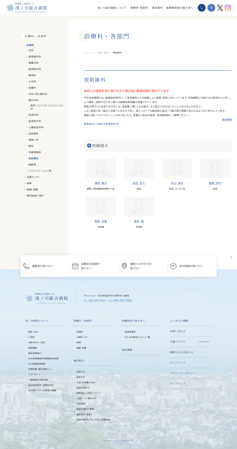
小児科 (32, 81)
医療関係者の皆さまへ (179, 7)
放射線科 (34, 158)
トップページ (90, 52)
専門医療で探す (35, 195)
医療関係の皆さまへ (133, 320)
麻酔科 (32, 164)
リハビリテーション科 (40, 170)
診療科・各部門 (139, 7)
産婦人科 (34, 139)
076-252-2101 (95, 300)
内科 (31, 50)
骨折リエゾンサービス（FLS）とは (47, 107)
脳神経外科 (35, 121)
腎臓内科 (34, 62)
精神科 (32, 75)
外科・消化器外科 (38, 94)
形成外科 (34, 114)
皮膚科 (32, 87)
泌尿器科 (34, 133)
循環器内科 (35, 56)
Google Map (204, 342)
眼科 (31, 146)
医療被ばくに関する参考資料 (100, 123)
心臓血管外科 (36, 127)
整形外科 (34, 100)
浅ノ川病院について (37, 320)
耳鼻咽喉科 (35, 152)
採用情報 (127, 350)
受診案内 (157, 7)
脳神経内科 (35, 69)
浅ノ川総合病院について (112, 7)
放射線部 (227, 119)
